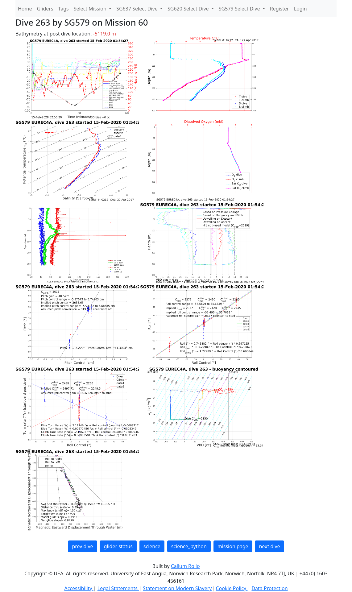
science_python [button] (189, 546)
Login (300, 8)
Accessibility (78, 588)
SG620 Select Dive (189, 8)
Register (279, 8)
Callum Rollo (185, 566)
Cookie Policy (231, 588)
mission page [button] (232, 546)
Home (25, 8)
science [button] (151, 546)
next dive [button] (269, 546)
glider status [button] (118, 546)
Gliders (45, 8)
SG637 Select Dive (137, 8)
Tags (63, 8)
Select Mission (91, 8)
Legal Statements (118, 588)
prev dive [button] (82, 546)
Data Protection (269, 588)
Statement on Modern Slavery (177, 588)
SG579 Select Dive (240, 8)
